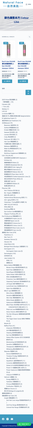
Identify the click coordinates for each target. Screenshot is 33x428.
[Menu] (28, 4)
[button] (24, 424)
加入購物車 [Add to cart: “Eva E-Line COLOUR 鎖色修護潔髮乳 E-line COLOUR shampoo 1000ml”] (7, 81)
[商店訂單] (29, 36)
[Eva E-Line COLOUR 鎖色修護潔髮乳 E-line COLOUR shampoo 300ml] (24, 49)
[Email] (12, 419)
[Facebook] (3, 419)
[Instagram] (7, 419)
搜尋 (3, 88)
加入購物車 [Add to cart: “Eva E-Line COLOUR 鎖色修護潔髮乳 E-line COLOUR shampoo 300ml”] (23, 81)
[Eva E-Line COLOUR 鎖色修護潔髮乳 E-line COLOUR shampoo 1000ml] (8, 49)
